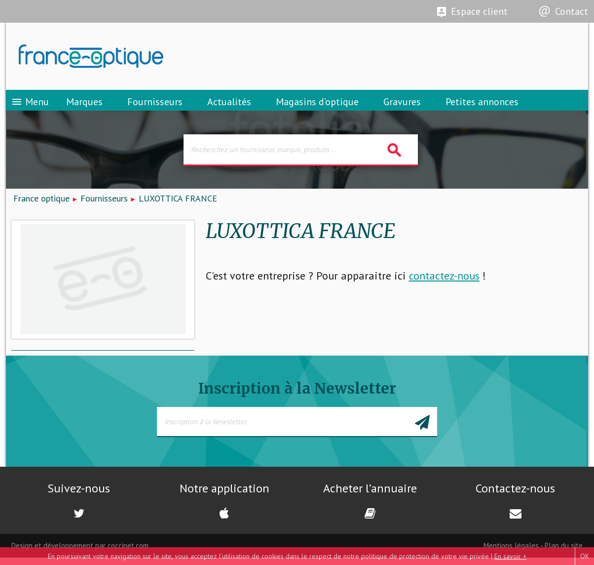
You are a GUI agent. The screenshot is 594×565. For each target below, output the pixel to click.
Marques (84, 106)
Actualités (229, 106)
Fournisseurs (155, 106)
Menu (30, 106)
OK (584, 556)
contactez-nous (444, 283)
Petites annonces (482, 106)
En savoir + (510, 556)
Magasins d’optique (317, 106)
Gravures (402, 106)
